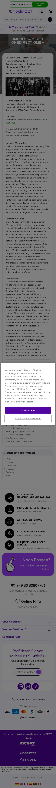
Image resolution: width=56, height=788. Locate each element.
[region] (28, 394)
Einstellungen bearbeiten (28, 418)
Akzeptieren (28, 410)
